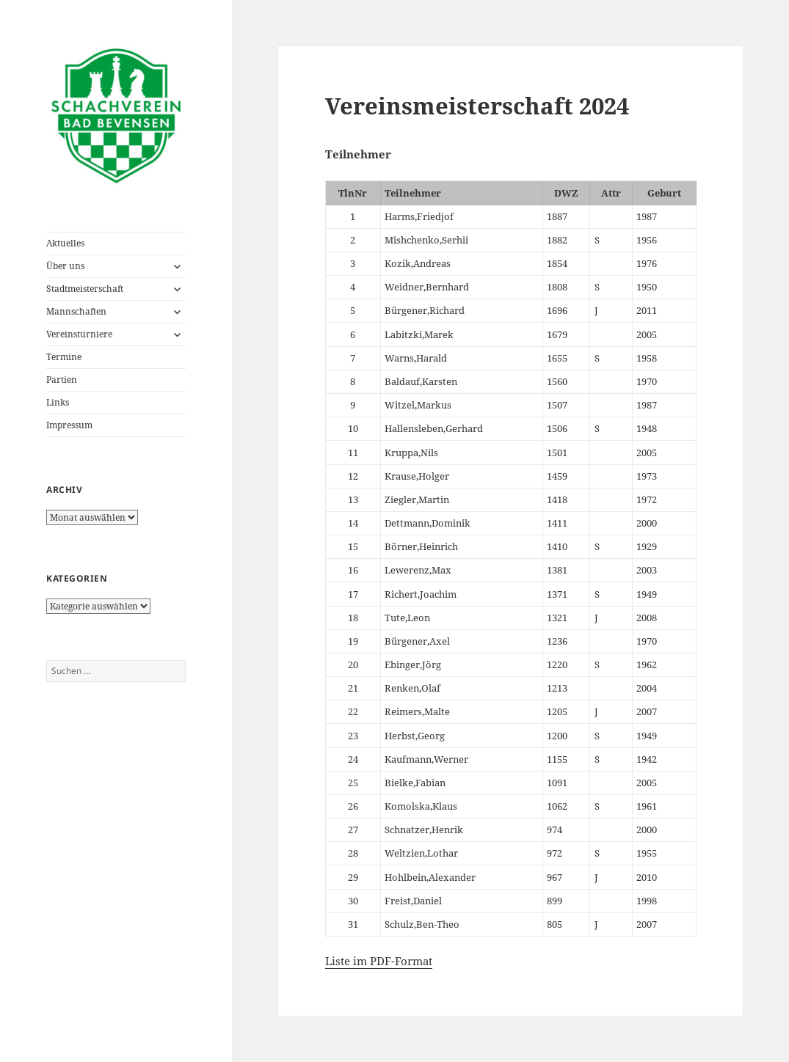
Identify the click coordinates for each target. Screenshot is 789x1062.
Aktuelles (65, 243)
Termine (63, 357)
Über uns (65, 266)
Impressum (69, 425)
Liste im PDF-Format (378, 960)
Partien (61, 379)
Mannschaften (76, 311)
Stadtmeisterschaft (84, 288)
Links (57, 402)
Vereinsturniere (79, 334)
